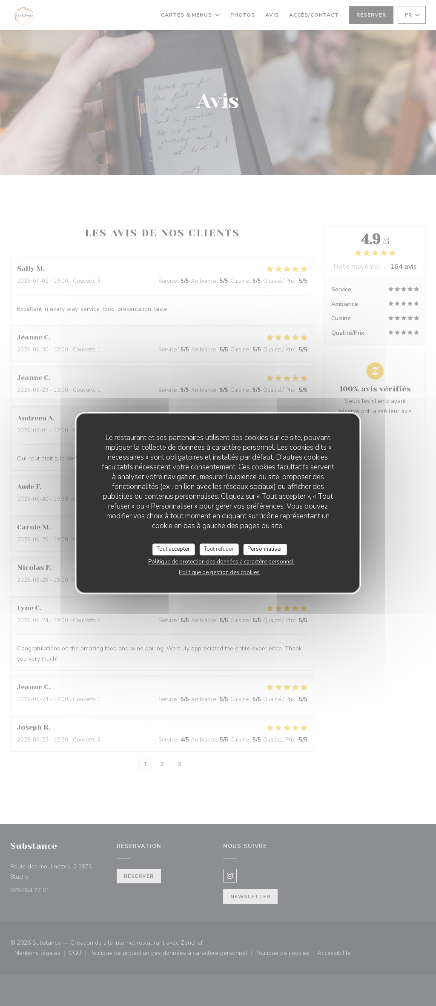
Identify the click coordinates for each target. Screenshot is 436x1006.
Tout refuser (219, 549)
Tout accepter (173, 549)
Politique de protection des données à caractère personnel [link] (221, 562)
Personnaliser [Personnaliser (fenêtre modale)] (264, 549)
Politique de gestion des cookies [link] (219, 572)
